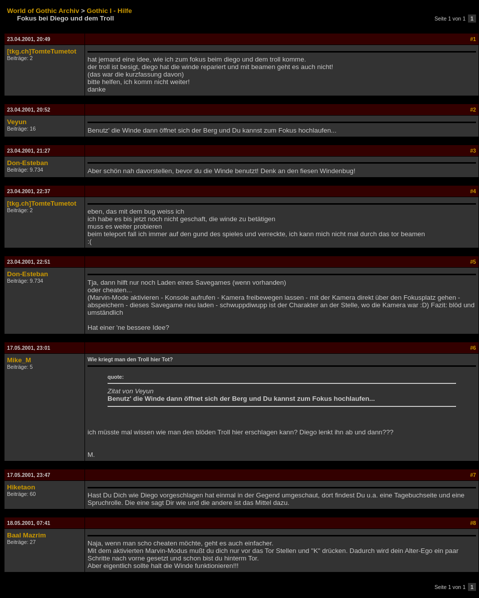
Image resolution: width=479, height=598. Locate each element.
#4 (473, 191)
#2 (473, 110)
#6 (473, 348)
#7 (473, 475)
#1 (473, 39)
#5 (473, 262)
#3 (473, 151)
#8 (473, 523)
